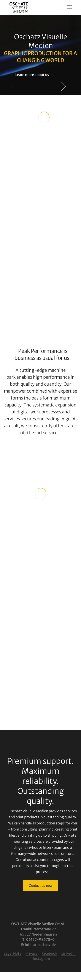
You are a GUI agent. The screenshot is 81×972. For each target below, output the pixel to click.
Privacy (31, 953)
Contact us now (40, 885)
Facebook (49, 953)
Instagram (41, 958)
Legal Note (12, 953)
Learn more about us (40, 74)
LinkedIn (68, 953)
